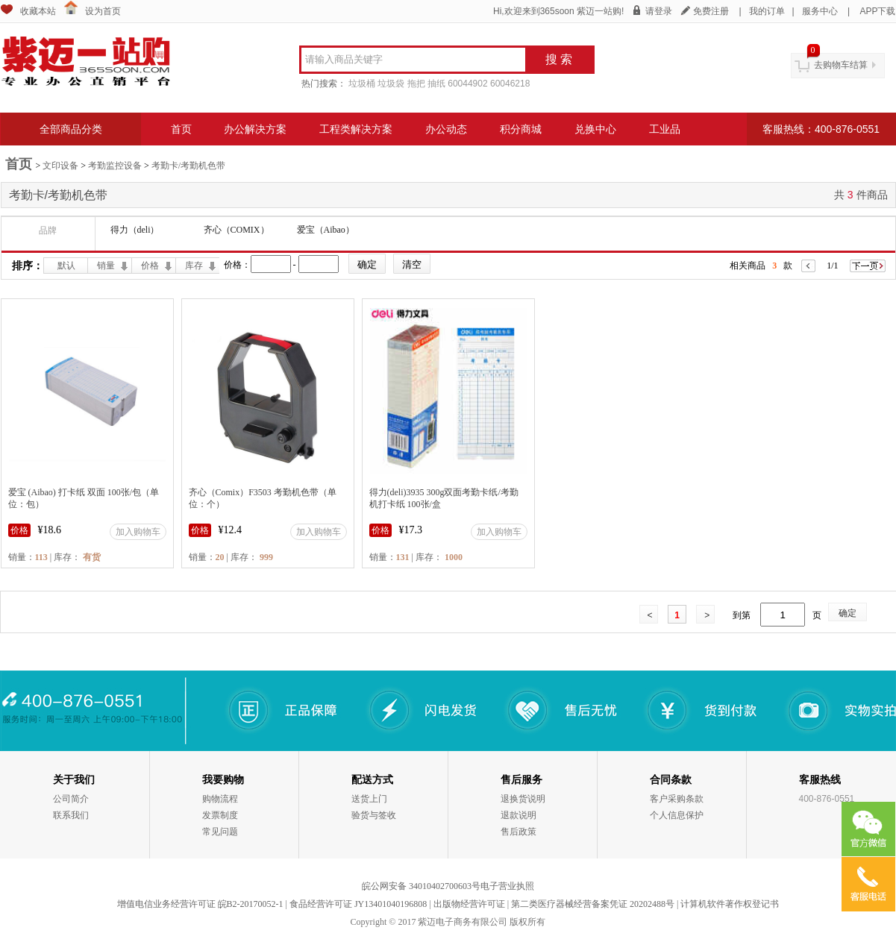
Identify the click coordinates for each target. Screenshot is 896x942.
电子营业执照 (507, 886)
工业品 (664, 129)
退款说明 (518, 815)
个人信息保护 (677, 815)
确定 (847, 613)
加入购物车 (138, 532)
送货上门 (369, 799)
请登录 (658, 11)
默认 (66, 265)
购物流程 (220, 799)
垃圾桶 (361, 83)
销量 (106, 265)
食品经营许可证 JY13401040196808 (358, 904)
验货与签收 (373, 815)
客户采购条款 (677, 799)
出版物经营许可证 (469, 904)
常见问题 (220, 831)
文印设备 (60, 165)
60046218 (510, 83)
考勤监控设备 (115, 165)
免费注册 (711, 11)
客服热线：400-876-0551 (821, 129)
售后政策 (518, 831)
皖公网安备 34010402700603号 (421, 886)
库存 (194, 265)
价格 (150, 265)
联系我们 (71, 815)
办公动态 (446, 129)
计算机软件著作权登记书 (729, 904)
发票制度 (220, 815)
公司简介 (71, 799)
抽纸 (436, 83)
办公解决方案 (255, 129)
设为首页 (103, 11)
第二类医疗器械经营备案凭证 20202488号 (592, 904)
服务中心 (820, 11)
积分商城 (521, 129)
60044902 (467, 83)
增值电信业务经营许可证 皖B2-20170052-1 (200, 904)
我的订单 (767, 11)
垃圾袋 (390, 83)
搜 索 (558, 59)
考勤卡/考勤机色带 (188, 165)
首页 (181, 129)
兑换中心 (595, 129)
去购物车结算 (841, 65)
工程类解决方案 (355, 129)
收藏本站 (38, 11)
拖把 (416, 83)
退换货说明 (523, 799)
